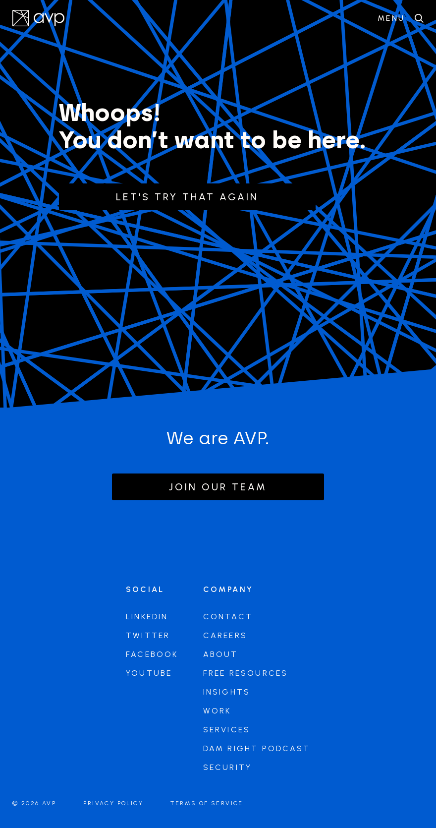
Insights (227, 692)
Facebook (152, 654)
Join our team (218, 487)
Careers (225, 635)
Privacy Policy (113, 803)
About (220, 654)
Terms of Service (206, 803)
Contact (228, 616)
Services (227, 729)
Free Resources (245, 673)
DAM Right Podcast (256, 748)
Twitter (148, 635)
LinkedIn (147, 616)
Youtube (149, 673)
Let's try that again (187, 197)
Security (227, 767)
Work (217, 710)
